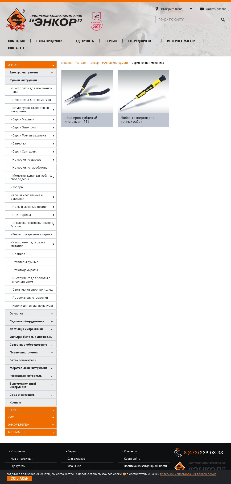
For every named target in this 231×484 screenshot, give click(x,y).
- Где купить (17, 466)
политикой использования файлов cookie (188, 474)
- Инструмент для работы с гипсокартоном (30, 279)
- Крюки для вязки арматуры (32, 305)
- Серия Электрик (23, 127)
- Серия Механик (22, 119)
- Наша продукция (21, 458)
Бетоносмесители (23, 360)
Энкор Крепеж (31, 425)
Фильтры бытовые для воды (32, 337)
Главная (66, 62)
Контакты (16, 48)
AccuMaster (31, 432)
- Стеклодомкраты (24, 270)
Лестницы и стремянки (32, 329)
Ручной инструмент (32, 81)
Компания (16, 41)
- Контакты (130, 451)
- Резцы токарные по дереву (31, 234)
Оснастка (32, 314)
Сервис (111, 41)
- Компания (17, 451)
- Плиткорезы (21, 215)
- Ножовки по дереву (26, 159)
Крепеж (15, 402)
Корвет (31, 410)
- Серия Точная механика (28, 135)
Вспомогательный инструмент (32, 385)
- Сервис (71, 451)
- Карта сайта (131, 458)
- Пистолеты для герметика (31, 100)
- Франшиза (73, 466)
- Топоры (17, 187)
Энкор (31, 65)
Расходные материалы (32, 376)
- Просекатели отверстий (29, 297)
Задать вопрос (216, 9)
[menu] (31, 197)
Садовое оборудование (32, 322)
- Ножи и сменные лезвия (29, 206)
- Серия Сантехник (24, 151)
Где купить (85, 41)
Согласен (20, 478)
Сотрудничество (142, 41)
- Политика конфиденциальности (145, 466)
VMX (31, 418)
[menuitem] (31, 90)
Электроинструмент (32, 73)
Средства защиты (32, 395)
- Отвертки (18, 143)
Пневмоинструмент (32, 353)
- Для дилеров (75, 458)
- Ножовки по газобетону (29, 167)
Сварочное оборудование (32, 345)
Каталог (81, 62)
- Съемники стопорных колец (32, 289)
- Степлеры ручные (24, 262)
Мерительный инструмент (32, 368)
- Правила (18, 254)
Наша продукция (50, 41)
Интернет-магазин (182, 41)
